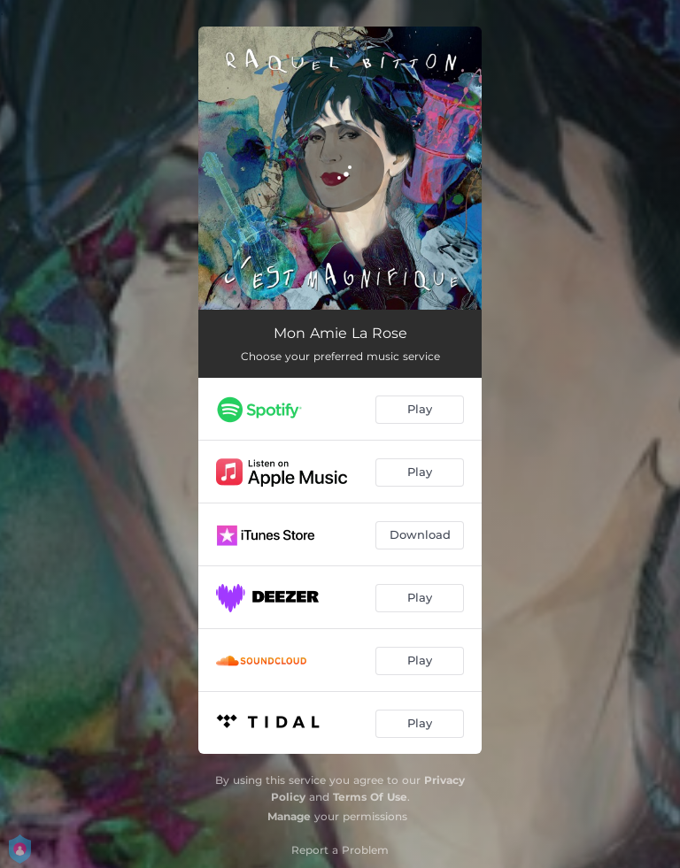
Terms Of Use (370, 796)
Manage (289, 816)
